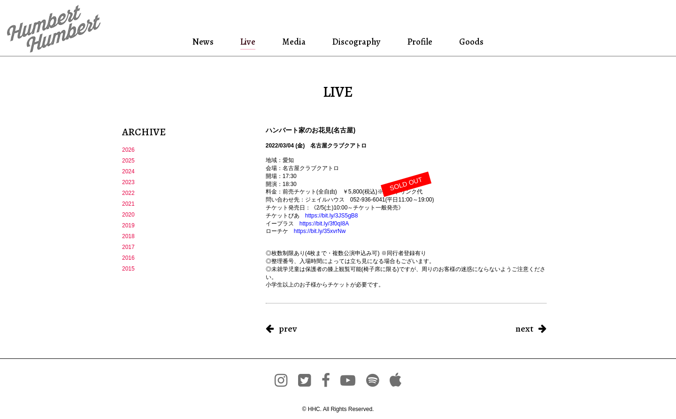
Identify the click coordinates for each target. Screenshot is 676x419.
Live (248, 41)
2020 (128, 214)
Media (293, 41)
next (524, 328)
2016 (128, 258)
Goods (470, 41)
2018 (128, 236)
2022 (128, 193)
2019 (128, 225)
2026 (128, 150)
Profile (419, 41)
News (204, 41)
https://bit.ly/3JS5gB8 (331, 215)
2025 (128, 160)
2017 (128, 247)
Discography (355, 41)
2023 (128, 182)
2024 (128, 171)
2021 (128, 204)
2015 (128, 268)
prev (288, 328)
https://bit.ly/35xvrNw (320, 231)
